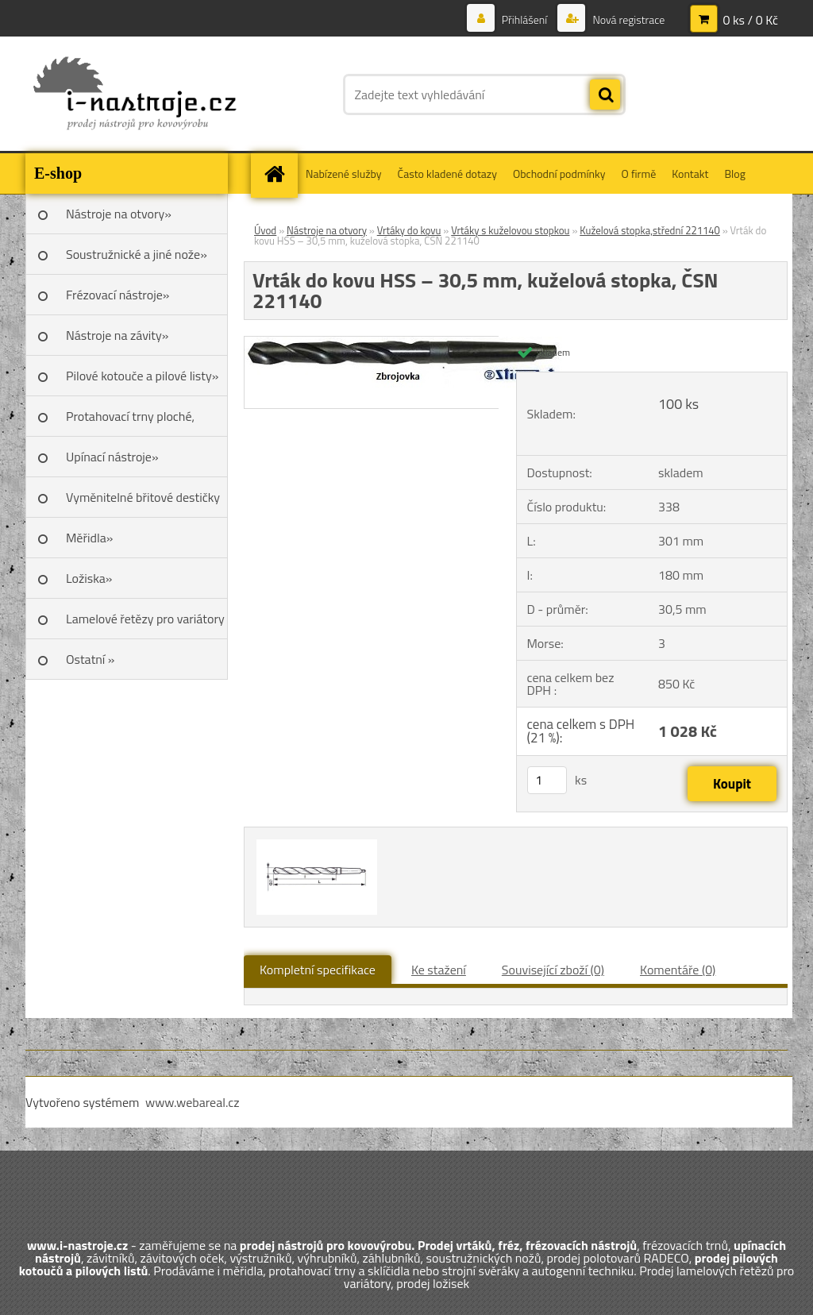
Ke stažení (438, 969)
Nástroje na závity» (117, 335)
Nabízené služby (344, 173)
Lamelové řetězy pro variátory (145, 618)
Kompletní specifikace (318, 969)
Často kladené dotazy (447, 173)
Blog (734, 173)
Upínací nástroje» (112, 456)
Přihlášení (524, 19)
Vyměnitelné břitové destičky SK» (143, 503)
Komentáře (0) (677, 969)
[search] (605, 95)
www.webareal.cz (192, 1102)
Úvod (265, 230)
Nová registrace (627, 19)
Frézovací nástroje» (117, 294)
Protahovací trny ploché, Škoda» (130, 422)
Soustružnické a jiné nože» (136, 254)
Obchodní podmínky (559, 173)
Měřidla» (89, 537)
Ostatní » (90, 659)
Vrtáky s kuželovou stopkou (510, 230)
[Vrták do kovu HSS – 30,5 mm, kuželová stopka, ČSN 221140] (407, 343)
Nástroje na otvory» (118, 213)
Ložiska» (89, 578)
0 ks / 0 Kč (750, 19)
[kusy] (547, 780)
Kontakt (690, 173)
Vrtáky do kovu (409, 230)
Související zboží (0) (553, 969)
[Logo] (134, 94)
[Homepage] (279, 173)
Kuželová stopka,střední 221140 (650, 230)
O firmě (639, 173)
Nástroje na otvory (327, 230)
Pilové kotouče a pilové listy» (142, 375)
